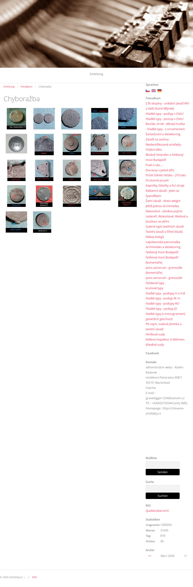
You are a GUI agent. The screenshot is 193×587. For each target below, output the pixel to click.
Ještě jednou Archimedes (162, 206)
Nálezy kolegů (155, 237)
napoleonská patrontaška (163, 242)
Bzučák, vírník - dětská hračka (165, 124)
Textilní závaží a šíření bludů (164, 232)
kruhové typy (154, 288)
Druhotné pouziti (157, 180)
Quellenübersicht (157, 511)
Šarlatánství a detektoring (163, 134)
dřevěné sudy (155, 345)
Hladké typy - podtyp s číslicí (164, 114)
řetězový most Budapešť (162, 252)
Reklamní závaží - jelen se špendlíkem (162, 193)
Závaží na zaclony (157, 139)
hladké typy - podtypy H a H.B (165, 293)
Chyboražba (154, 149)
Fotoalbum (26, 86)
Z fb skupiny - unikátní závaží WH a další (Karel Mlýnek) (167, 105)
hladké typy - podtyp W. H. (163, 298)
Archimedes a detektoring (163, 247)
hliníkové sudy (155, 334)
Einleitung (96, 74)
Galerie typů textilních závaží (165, 226)
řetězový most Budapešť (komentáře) (162, 259)
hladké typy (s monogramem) (165, 314)
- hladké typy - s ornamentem (165, 129)
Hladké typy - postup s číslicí (164, 119)
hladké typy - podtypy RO (162, 303)
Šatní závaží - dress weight (163, 201)
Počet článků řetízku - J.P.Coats (166, 175)
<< (149, 556)
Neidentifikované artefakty (163, 144)
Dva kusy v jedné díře (160, 170)
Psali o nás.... (154, 165)
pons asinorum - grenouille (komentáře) (164, 270)
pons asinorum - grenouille (164, 278)
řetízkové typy (155, 283)
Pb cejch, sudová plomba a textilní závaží (164, 326)
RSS (34, 577)
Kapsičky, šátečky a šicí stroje (165, 185)
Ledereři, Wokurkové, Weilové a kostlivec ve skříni (167, 218)
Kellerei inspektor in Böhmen (165, 339)
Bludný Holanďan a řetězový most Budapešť (164, 157)
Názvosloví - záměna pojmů (164, 211)
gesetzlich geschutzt (159, 319)
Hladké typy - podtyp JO (161, 309)
